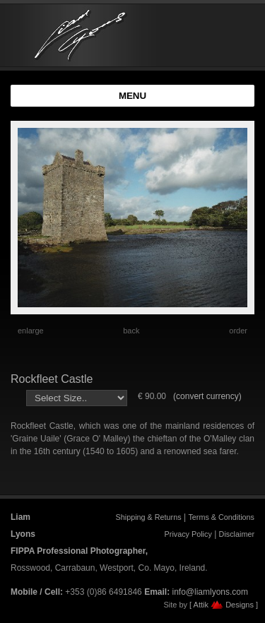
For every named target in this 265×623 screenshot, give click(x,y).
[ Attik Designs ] (223, 604)
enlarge (31, 330)
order (238, 330)
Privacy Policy (188, 534)
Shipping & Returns (149, 517)
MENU (132, 95)
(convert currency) (207, 396)
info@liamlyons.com (210, 592)
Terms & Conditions (221, 517)
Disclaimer (236, 534)
